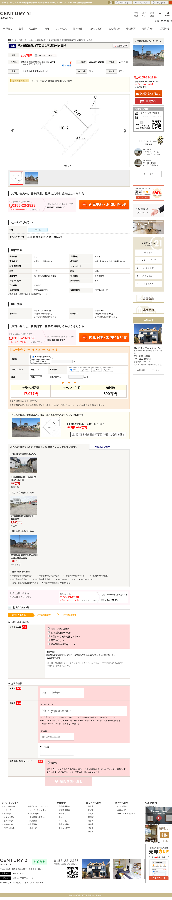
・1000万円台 (121, 809)
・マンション (62, 823)
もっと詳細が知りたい (54, 632)
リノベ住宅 (61, 28)
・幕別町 (89, 820)
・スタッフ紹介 (8, 820)
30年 (85, 369)
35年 (73, 369)
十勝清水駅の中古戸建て (49, 576)
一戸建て (7, 28)
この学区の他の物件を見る (45, 317)
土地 (21, 28)
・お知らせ (6, 813)
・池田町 (89, 831)
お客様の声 (114, 28)
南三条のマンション (66, 579)
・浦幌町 (89, 834)
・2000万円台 (121, 813)
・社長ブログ (7, 823)
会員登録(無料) (18, 405)
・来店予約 (32, 831)
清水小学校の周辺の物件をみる (25, 583)
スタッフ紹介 (95, 28)
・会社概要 (6, 816)
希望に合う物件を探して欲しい (59, 636)
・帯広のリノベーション (38, 809)
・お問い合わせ (8, 831)
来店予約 (159, 2)
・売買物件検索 (63, 809)
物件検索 (136, 14)
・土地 (59, 820)
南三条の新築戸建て (20, 579)
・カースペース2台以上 (125, 816)
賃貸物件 (77, 28)
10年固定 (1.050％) (41, 357)
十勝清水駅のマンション (76, 576)
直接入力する (40, 361)
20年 (107, 369)
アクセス (156, 370)
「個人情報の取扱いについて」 (97, 772)
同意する (53, 766)
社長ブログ (147, 28)
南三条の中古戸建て (43, 579)
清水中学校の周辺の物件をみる (57, 583)
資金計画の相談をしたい (55, 644)
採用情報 (164, 28)
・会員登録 (32, 827)
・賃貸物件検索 (63, 813)
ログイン (144, 14)
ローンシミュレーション (151, 116)
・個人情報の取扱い (36, 820)
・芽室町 (89, 813)
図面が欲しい (50, 640)
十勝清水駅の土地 (100, 576)
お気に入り (141, 2)
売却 (47, 28)
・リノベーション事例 (37, 813)
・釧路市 (89, 827)
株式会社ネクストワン (20, 597)
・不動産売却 (33, 816)
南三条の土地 (87, 579)
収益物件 (34, 28)
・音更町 (89, 816)
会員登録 (152, 14)
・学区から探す (63, 827)
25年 (96, 369)
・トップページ (8, 809)
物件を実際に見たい (53, 628)
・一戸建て (61, 816)
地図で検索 (66, 65)
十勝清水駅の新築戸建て (22, 576)
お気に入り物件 (102, 447)
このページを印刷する (150, 113)
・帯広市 (89, 809)
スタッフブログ (148, 260)
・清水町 (89, 823)
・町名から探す (63, 831)
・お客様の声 (7, 827)
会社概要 (131, 28)
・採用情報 (32, 823)
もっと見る (148, 174)
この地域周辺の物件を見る (32, 64)
